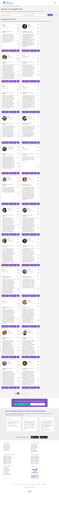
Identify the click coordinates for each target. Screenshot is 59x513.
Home (4, 5)
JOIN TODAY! (21, 404)
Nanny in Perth (33, 448)
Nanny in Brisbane (34, 447)
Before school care (7, 474)
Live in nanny (6, 471)
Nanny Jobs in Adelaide (35, 463)
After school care (7, 473)
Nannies (10, 5)
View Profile (5, 50)
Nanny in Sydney (34, 444)
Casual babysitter (7, 470)
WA (13, 5)
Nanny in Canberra (34, 450)
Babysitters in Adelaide (8, 463)
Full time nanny (6, 467)
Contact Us (43, 484)
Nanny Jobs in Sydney (35, 456)
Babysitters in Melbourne (8, 457)
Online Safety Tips (7, 448)
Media (22, 484)
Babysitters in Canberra (8, 461)
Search (7, 5)
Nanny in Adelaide (34, 451)
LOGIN (37, 404)
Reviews (18, 484)
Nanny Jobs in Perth (34, 460)
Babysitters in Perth (7, 460)
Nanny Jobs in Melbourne (35, 457)
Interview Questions (7, 447)
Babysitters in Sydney (7, 456)
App (14, 484)
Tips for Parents (6, 444)
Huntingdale (17, 5)
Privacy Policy (33, 484)
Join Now (41, 11)
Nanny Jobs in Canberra (35, 461)
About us (38, 484)
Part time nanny (6, 469)
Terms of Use (27, 484)
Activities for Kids (7, 450)
